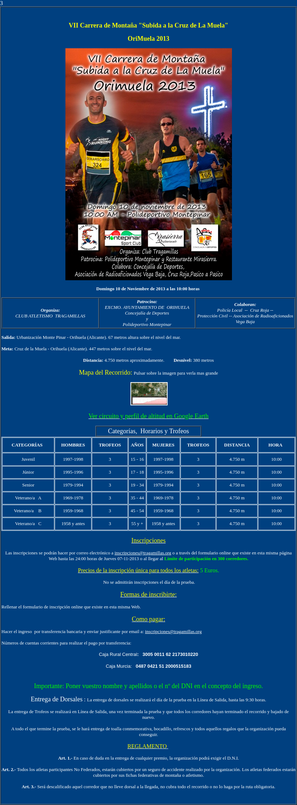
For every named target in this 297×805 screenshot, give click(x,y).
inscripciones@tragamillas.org (142, 552)
